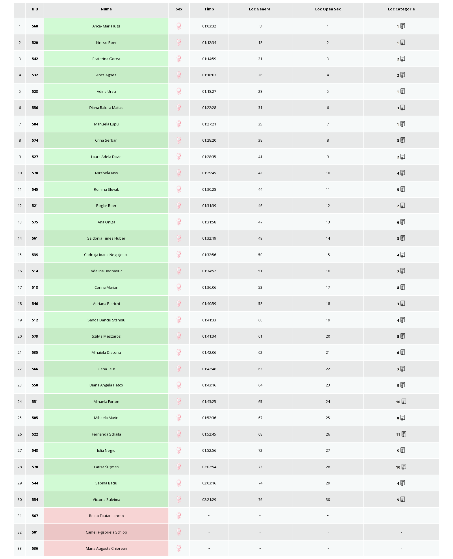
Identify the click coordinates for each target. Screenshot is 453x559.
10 (401, 401)
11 (401, 434)
